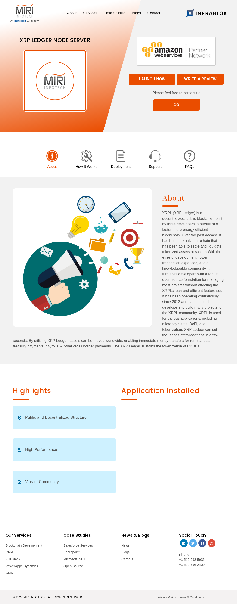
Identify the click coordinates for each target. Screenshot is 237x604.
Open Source (73, 566)
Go (176, 105)
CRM (9, 552)
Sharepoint (71, 552)
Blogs (125, 552)
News (125, 545)
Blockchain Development (24, 545)
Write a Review (200, 79)
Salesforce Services (78, 545)
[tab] (52, 160)
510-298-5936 (194, 559)
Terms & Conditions (191, 597)
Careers (127, 559)
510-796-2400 (194, 565)
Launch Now (152, 79)
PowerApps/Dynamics (22, 566)
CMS (9, 573)
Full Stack (13, 559)
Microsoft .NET (74, 559)
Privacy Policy (166, 597)
